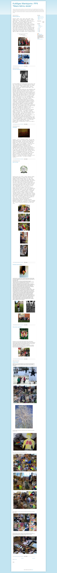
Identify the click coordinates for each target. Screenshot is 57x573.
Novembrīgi (15, 127)
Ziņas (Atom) (15, 559)
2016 (38, 28)
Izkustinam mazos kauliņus (17, 264)
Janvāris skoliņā (15, 362)
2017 (38, 24)
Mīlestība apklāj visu (16, 16)
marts (39, 25)
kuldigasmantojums (40, 34)
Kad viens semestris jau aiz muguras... (19, 69)
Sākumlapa (22, 558)
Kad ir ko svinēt (15, 162)
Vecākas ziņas (33, 558)
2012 (38, 31)
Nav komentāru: (21, 262)
